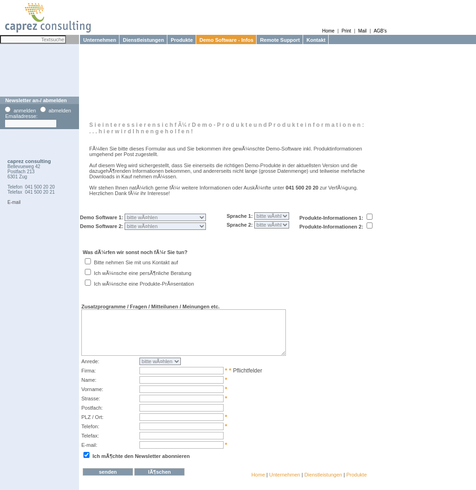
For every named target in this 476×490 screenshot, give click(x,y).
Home (328, 30)
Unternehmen (98, 40)
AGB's (380, 30)
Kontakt (314, 40)
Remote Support (278, 40)
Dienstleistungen (142, 40)
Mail (362, 30)
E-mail (13, 202)
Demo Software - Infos (225, 40)
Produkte (180, 40)
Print (346, 30)
